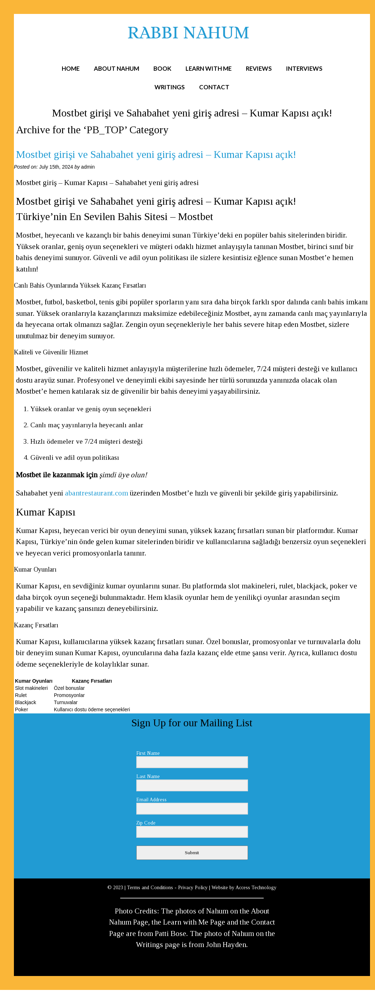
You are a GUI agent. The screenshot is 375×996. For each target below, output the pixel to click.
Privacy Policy (193, 887)
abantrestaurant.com (96, 493)
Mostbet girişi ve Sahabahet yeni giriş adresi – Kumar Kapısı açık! (156, 154)
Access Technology (256, 887)
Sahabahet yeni (40, 493)
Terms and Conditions (150, 887)
